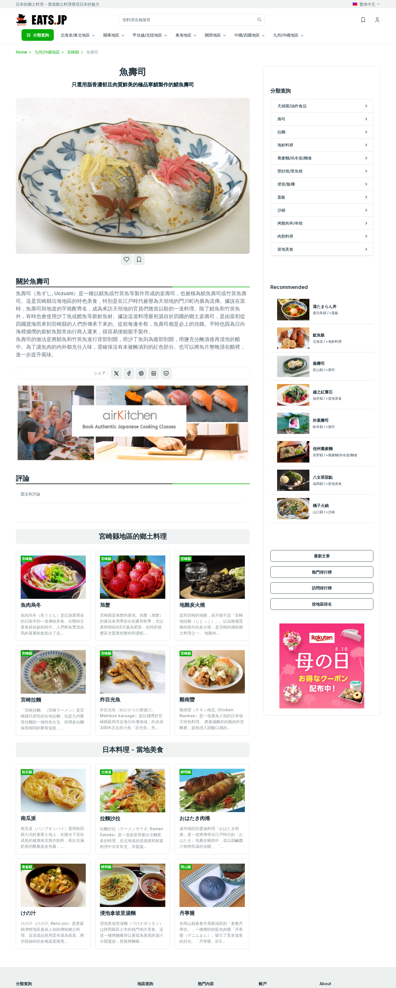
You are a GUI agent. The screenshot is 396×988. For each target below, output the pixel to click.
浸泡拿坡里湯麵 (118, 913)
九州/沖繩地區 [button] (285, 35)
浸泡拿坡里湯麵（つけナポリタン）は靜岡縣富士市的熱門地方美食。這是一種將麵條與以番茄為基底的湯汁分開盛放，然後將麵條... (131, 932)
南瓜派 (28, 818)
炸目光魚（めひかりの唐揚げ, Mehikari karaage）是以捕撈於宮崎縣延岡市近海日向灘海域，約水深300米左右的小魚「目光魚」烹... (131, 718)
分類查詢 (37, 35)
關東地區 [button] (111, 35)
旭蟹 (105, 605)
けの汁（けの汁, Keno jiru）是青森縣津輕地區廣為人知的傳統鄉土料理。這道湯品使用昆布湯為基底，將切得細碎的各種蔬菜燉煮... (52, 932)
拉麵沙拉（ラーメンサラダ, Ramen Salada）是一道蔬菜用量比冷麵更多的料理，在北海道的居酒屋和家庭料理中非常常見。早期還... (131, 837)
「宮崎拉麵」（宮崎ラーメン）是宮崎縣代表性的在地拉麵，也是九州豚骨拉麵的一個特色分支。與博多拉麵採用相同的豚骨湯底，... (52, 719)
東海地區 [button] (183, 35)
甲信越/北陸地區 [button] (147, 35)
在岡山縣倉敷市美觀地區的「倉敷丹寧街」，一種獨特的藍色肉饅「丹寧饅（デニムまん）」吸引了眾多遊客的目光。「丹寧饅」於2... (211, 932)
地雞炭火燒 (192, 605)
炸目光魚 (110, 699)
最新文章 (322, 555)
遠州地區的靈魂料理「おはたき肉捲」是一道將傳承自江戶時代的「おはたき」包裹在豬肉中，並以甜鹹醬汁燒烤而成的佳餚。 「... (211, 837)
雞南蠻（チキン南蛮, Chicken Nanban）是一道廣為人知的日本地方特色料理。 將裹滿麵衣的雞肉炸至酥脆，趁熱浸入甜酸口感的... (211, 718)
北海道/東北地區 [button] (75, 35)
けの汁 (28, 913)
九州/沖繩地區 (50, 52)
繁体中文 (364, 4)
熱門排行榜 (322, 572)
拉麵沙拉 (110, 818)
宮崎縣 (75, 52)
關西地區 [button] (213, 35)
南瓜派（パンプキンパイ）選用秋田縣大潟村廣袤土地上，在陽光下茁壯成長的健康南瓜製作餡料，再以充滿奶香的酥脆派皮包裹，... (52, 837)
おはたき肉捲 (194, 818)
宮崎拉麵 (31, 700)
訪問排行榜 (322, 587)
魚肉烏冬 (31, 605)
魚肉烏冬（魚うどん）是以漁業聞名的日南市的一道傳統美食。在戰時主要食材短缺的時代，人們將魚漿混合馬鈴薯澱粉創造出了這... (52, 624)
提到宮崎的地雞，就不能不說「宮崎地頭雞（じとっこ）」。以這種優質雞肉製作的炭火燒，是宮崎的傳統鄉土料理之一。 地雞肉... (211, 624)
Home (24, 52)
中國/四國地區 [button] (247, 35)
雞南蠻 (187, 699)
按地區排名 (322, 604)
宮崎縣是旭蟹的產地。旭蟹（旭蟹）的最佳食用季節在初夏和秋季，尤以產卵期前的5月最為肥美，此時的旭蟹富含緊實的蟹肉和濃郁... (131, 624)
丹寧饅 (187, 913)
